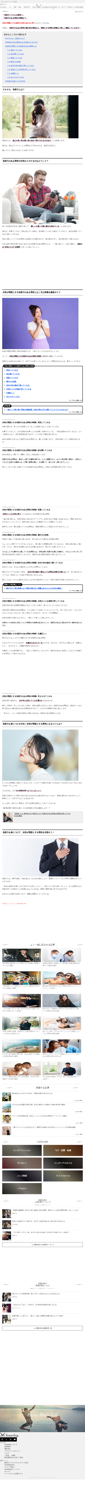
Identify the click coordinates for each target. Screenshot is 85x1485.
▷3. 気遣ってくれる (14, 58)
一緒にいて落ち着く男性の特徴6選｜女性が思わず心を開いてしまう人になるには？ (37, 410)
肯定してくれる (12, 370)
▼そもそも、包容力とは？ (15, 38)
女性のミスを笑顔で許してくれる (18, 389)
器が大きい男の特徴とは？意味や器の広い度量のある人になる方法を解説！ (34, 588)
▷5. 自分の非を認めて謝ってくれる (20, 65)
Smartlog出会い (9, 1465)
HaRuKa (5, 11)
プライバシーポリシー (12, 1451)
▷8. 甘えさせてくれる (15, 77)
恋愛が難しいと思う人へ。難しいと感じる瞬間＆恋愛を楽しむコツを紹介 (37, 1316)
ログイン (3, 4)
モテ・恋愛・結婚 (15, 7)
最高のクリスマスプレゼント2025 (16, 1463)
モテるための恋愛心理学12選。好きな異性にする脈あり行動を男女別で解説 (38, 1104)
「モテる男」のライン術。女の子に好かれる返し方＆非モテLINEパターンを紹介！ (41, 1232)
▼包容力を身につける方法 (15, 81)
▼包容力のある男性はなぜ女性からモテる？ (21, 42)
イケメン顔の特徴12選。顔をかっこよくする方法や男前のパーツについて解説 (39, 1116)
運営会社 (7, 1449)
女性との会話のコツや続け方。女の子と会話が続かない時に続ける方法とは (38, 1221)
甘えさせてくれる (13, 397)
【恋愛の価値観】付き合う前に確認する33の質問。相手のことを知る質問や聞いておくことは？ (45, 1210)
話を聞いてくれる (13, 374)
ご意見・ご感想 (9, 1455)
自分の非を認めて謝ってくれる (18, 385)
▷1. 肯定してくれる (14, 50)
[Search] (83, 2)
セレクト (7, 1471)
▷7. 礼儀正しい (13, 73)
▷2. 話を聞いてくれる (15, 54)
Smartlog (3, 7)
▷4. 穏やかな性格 (14, 62)
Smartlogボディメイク (12, 1469)
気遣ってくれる (12, 378)
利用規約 (7, 1446)
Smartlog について (10, 1444)
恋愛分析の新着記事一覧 (42, 1328)
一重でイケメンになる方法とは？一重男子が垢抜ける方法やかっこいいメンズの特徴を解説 (44, 1127)
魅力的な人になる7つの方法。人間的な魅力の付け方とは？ (32, 1093)
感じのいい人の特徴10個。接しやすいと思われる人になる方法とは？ (36, 1294)
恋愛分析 (27, 7)
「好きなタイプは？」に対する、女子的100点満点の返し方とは (34, 1305)
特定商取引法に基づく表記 (13, 1457)
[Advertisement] (20, 922)
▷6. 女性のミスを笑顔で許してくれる (21, 69)
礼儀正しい (10, 393)
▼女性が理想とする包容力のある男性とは (21, 46)
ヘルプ (6, 1453)
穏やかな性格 (11, 381)
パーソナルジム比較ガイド (13, 1473)
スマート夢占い (9, 1467)
